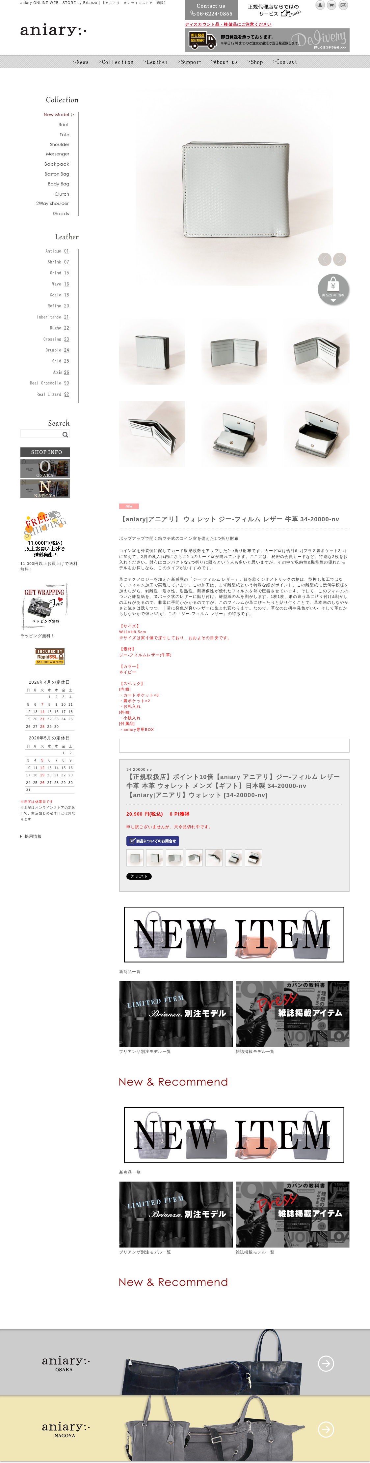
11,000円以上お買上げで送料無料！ (49, 563)
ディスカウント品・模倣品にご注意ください (228, 24)
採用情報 (33, 836)
